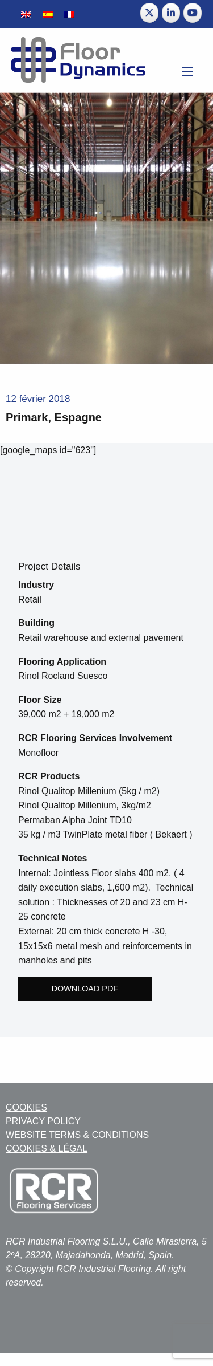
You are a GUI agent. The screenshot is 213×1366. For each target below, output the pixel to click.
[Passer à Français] (69, 14)
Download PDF (85, 988)
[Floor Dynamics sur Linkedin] (171, 13)
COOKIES (26, 1107)
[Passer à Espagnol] (48, 14)
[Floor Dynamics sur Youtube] (192, 13)
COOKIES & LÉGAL (46, 1148)
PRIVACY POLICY (43, 1121)
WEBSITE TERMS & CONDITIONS (77, 1135)
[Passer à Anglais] (26, 14)
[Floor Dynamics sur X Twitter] (149, 13)
